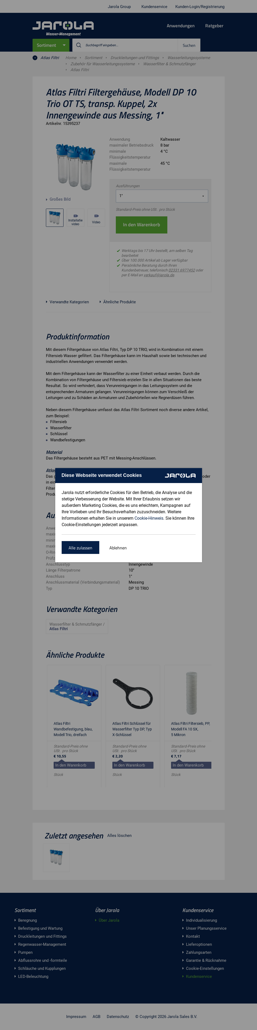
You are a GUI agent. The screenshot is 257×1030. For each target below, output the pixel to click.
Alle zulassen (80, 548)
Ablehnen (118, 548)
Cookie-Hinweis (149, 518)
